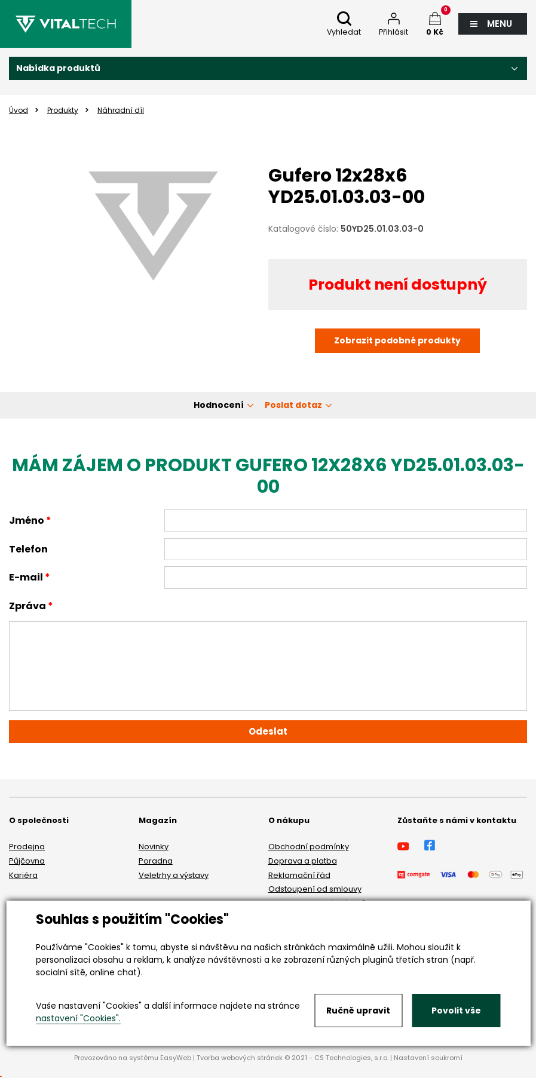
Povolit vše (456, 1010)
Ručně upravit (358, 1010)
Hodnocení (219, 405)
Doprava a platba (302, 861)
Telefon (28, 549)
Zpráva (27, 606)
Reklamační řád (299, 875)
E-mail (26, 577)
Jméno (26, 520)
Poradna (156, 861)
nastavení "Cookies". (78, 1018)
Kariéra (23, 875)
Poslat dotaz (293, 405)
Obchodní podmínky (308, 846)
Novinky (154, 846)
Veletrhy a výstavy (174, 875)
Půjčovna (27, 861)
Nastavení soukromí (428, 1057)
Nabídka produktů (58, 68)
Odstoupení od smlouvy (315, 889)
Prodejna (27, 846)
